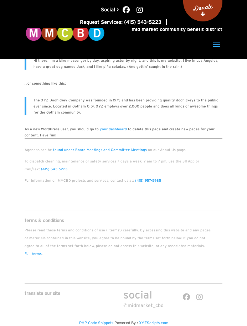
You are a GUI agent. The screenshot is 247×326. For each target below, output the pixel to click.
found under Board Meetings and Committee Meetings (100, 150)
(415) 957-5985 (148, 180)
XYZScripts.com (153, 323)
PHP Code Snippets (96, 323)
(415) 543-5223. (54, 169)
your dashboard (113, 129)
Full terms (33, 254)
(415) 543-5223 (142, 22)
